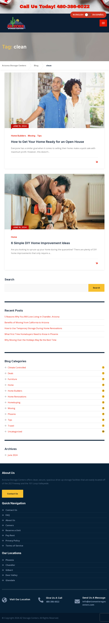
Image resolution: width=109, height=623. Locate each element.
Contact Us (12, 493)
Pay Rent (10, 535)
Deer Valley (11, 575)
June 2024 (12, 455)
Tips (39, 135)
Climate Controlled (17, 367)
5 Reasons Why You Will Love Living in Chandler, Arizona (32, 316)
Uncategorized (15, 431)
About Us (10, 520)
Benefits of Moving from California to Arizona (27, 322)
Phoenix (12, 414)
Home (14, 237)
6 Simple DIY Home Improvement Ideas (40, 243)
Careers (10, 525)
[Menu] (103, 23)
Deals (10, 373)
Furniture (12, 379)
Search (9, 279)
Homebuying (14, 402)
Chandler (10, 565)
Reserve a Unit (13, 530)
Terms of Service (14, 545)
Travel (11, 425)
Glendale (10, 580)
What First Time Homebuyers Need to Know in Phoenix (31, 334)
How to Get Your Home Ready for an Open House (47, 142)
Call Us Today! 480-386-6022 (54, 6)
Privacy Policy (13, 540)
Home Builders (18, 135)
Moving (31, 135)
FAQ (8, 515)
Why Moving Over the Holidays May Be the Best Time (30, 340)
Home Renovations (17, 396)
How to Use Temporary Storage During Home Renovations (33, 328)
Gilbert (9, 570)
